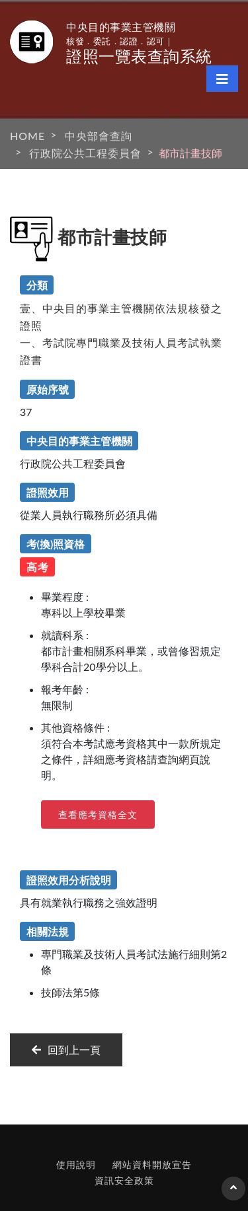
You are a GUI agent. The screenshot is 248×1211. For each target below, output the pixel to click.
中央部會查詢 (98, 135)
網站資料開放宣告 (152, 1164)
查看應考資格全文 (98, 814)
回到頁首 (233, 1194)
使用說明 (76, 1164)
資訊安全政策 (124, 1180)
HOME (27, 135)
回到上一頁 (66, 1049)
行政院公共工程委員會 (85, 153)
